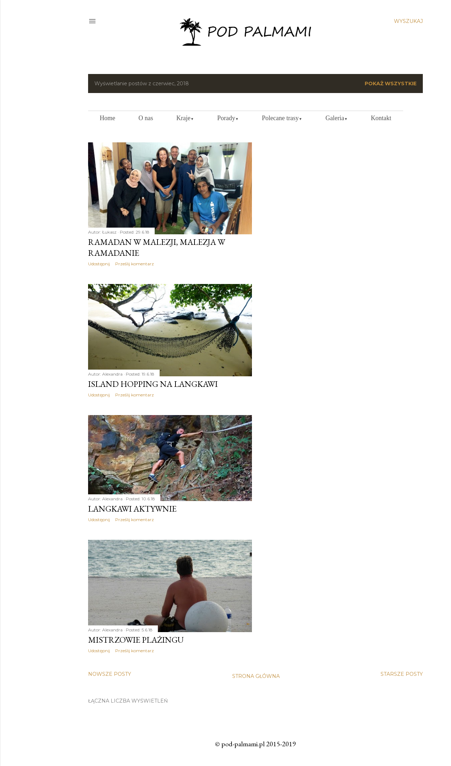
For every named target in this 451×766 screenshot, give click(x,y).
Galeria (337, 118)
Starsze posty (402, 674)
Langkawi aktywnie (132, 508)
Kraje (185, 118)
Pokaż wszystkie (390, 83)
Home (107, 118)
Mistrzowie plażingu (136, 639)
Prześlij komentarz (134, 263)
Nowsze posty (109, 674)
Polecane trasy (282, 118)
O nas (145, 118)
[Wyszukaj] (408, 21)
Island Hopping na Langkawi (153, 383)
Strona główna (256, 676)
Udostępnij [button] (99, 263)
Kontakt (381, 118)
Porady (228, 118)
